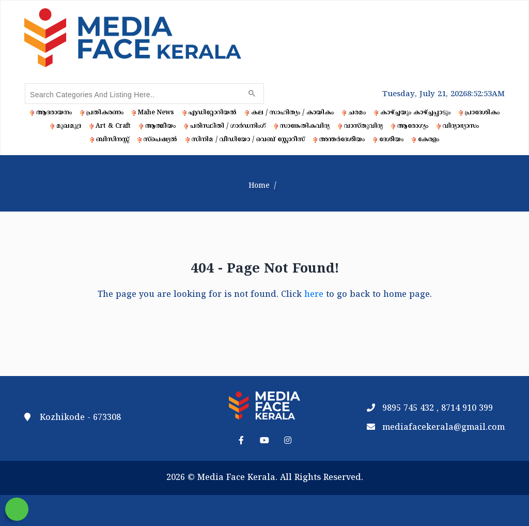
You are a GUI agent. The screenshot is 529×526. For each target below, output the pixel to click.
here (313, 295)
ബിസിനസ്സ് (112, 140)
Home (259, 186)
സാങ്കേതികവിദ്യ (305, 126)
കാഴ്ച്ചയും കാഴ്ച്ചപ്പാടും (415, 113)
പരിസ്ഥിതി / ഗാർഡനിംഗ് (228, 126)
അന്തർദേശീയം (342, 140)
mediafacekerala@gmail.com (443, 428)
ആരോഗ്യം (412, 126)
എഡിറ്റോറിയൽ (213, 113)
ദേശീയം (391, 140)
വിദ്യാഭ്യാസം (461, 126)
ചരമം (357, 113)
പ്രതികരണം (104, 113)
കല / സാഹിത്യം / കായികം (292, 113)
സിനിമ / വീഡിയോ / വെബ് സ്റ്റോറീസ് (248, 140)
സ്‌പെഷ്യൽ (160, 140)
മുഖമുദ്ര (68, 126)
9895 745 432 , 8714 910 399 (437, 408)
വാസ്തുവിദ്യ (363, 126)
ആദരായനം (54, 113)
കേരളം (428, 140)
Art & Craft (113, 126)
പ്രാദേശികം (482, 113)
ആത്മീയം (160, 126)
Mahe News (156, 113)
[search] (132, 94)
